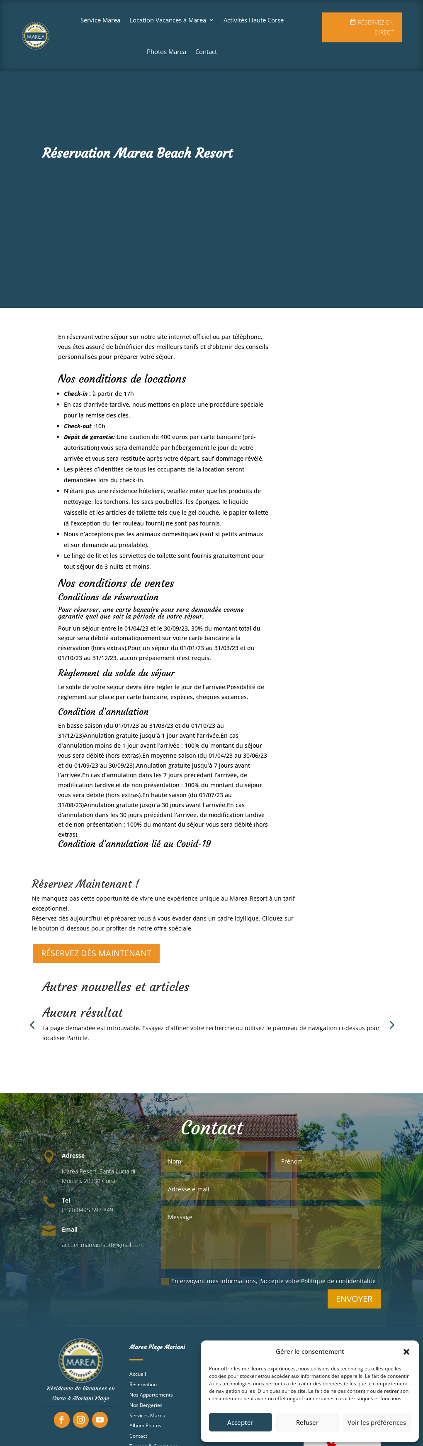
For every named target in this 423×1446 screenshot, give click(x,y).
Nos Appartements (151, 1398)
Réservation (143, 1388)
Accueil (137, 1378)
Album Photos (145, 1429)
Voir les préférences (377, 1422)
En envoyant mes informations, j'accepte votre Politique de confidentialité (268, 1285)
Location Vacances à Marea (167, 20)
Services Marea (147, 1419)
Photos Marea (166, 51)
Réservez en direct (376, 27)
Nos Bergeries (146, 1409)
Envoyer (354, 1303)
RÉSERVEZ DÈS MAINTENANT (96, 957)
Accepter (240, 1422)
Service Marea (100, 20)
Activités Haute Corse (254, 20)
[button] (406, 1352)
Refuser (307, 1422)
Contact (206, 51)
